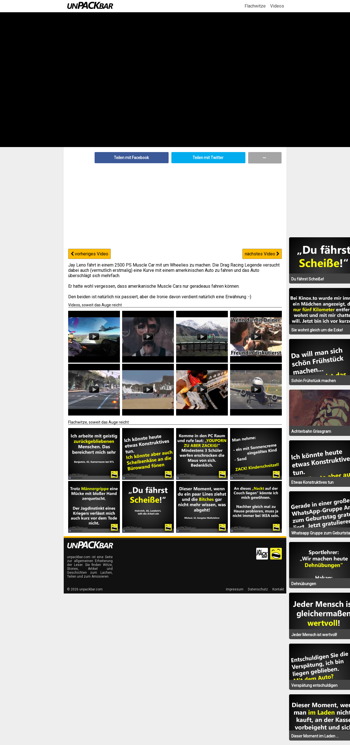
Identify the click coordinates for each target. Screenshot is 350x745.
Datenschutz (258, 589)
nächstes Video (262, 254)
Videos (277, 6)
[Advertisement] (175, 205)
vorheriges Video (89, 254)
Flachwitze (255, 6)
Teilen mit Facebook (131, 157)
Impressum (234, 589)
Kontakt (278, 589)
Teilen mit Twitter (208, 157)
